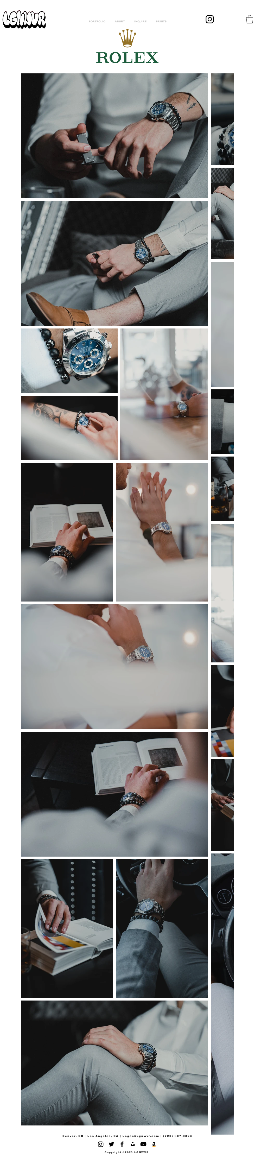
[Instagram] (209, 19)
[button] (249, 19)
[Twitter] (111, 1144)
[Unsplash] (132, 1144)
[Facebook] (122, 1144)
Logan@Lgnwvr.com (141, 1136)
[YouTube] (143, 1144)
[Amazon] (154, 1144)
